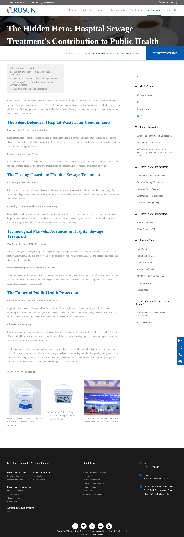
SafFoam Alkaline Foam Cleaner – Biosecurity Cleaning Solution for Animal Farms (156, 152)
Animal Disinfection (91, 480)
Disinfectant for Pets (41, 472)
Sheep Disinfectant (15, 498)
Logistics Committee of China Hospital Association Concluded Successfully (102, 420)
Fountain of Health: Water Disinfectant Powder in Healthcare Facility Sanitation (24, 421)
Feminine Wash (144, 283)
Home (67, 53)
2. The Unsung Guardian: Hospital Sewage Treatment (34, 78)
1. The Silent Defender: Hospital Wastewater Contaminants (30, 73)
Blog (84, 53)
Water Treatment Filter (147, 229)
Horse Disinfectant (15, 501)
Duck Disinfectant (15, 480)
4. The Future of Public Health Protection (29, 89)
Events (139, 102)
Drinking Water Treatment (149, 189)
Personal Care (144, 240)
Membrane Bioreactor (147, 222)
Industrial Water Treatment (94, 483)
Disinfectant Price (165, 53)
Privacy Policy (97, 534)
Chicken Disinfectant (16, 476)
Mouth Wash (142, 290)
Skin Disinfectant (145, 262)
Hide (30, 68)
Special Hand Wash (145, 269)
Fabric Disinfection (145, 322)
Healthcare (87, 491)
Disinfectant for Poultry (18, 472)
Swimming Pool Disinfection (150, 196)
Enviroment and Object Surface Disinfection (151, 314)
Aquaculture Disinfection (148, 142)
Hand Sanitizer (143, 249)
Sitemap (84, 534)
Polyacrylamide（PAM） (148, 202)
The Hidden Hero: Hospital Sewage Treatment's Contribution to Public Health (114, 53)
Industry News (143, 109)
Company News (143, 95)
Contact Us (171, 10)
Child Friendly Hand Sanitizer (150, 276)
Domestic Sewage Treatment (150, 182)
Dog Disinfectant (39, 476)
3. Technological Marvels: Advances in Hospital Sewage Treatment (32, 83)
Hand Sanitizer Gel (145, 256)
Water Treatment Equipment (151, 213)
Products (73, 10)
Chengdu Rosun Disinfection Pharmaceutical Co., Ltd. (88, 531)
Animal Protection (146, 127)
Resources (102, 10)
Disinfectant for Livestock (19, 487)
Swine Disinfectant (15, 490)
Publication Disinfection (93, 494)
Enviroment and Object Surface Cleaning (153, 302)
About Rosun (136, 10)
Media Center (154, 10)
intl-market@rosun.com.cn (41, 2)
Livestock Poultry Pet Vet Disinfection (154, 136)
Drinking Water (89, 487)
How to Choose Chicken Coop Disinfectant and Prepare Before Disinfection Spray (60, 415)
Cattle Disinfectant (15, 494)
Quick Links (89, 463)
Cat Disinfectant (38, 480)
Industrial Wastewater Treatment (151, 175)
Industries (87, 10)
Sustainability (118, 10)
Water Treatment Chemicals (151, 166)
